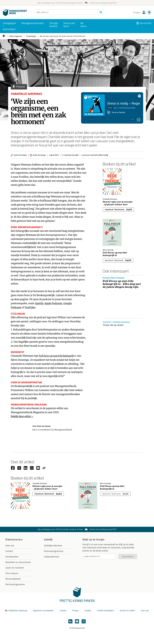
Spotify (39, 303)
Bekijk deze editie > (22, 416)
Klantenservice (13, 539)
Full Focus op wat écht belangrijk (56, 355)
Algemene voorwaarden (43, 610)
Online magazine (15, 36)
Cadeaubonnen (51, 556)
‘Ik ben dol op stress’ (113, 325)
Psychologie (31, 36)
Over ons (9, 545)
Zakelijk (48, 539)
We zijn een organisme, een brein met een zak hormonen (62, 36)
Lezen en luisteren (14, 567)
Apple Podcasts (53, 303)
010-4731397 (145, 23)
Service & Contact (127, 610)
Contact (9, 551)
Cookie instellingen (105, 610)
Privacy (75, 610)
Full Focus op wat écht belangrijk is (115, 254)
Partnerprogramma (15, 584)
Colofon (63, 610)
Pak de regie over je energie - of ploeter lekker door (117, 203)
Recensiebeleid (13, 579)
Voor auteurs (11, 573)
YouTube (30, 307)
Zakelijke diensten (53, 545)
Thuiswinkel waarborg (16, 610)
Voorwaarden (12, 556)
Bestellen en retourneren (18, 562)
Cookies (87, 610)
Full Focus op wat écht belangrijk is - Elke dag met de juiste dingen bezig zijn (122, 284)
